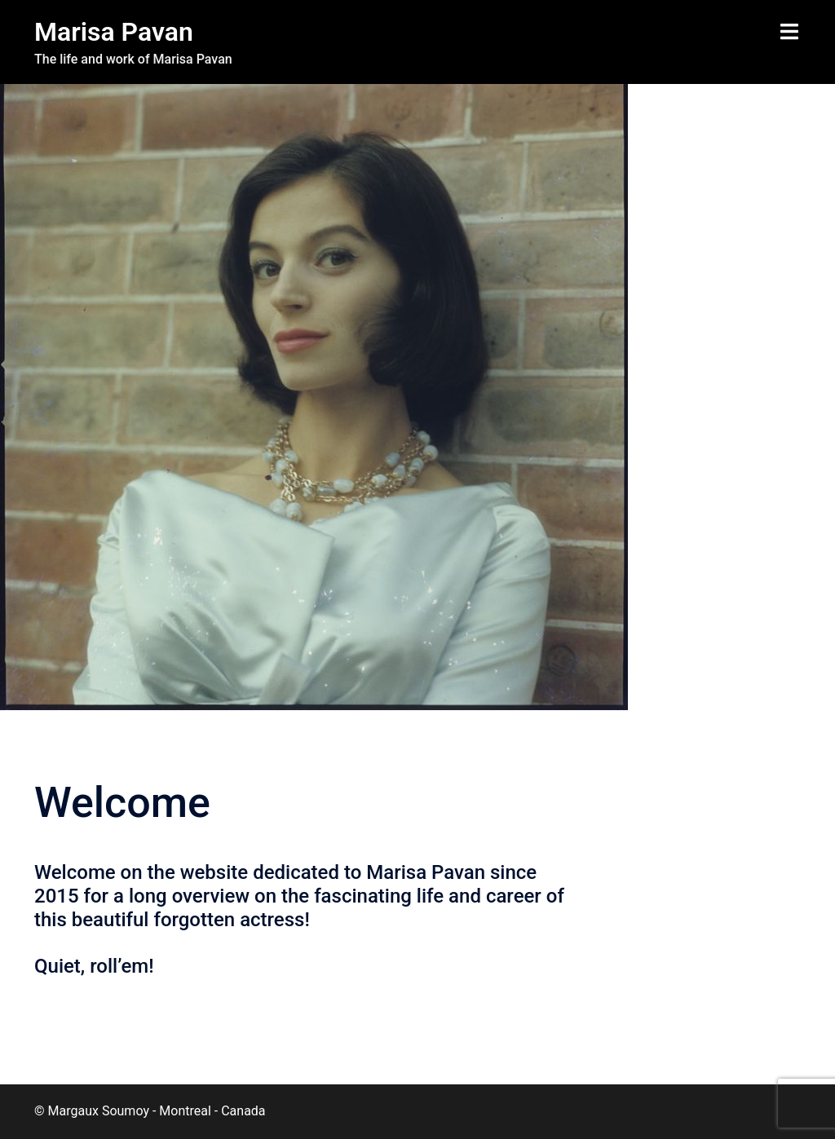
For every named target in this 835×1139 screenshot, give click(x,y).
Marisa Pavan (113, 31)
